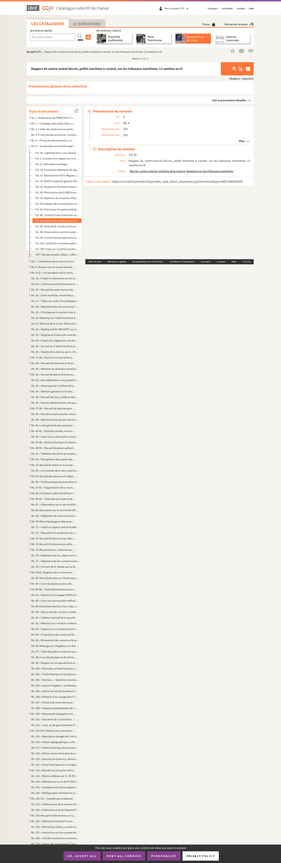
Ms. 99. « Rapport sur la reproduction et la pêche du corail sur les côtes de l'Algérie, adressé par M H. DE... (55, 663)
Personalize (164, 856)
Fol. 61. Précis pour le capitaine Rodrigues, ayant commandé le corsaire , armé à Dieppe (57, 209)
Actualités (227, 8)
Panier (209, 24)
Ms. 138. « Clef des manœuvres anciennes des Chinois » (55, 838)
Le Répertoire (87, 23)
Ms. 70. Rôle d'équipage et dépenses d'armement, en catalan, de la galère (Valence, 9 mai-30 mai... (53, 521)
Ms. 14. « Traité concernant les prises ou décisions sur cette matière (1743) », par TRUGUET (55, 284)
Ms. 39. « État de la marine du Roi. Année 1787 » (55, 414)
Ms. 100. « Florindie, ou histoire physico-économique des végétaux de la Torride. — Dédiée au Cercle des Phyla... (55, 668)
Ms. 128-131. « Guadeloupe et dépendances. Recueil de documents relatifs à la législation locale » (53, 798)
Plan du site (94, 261)
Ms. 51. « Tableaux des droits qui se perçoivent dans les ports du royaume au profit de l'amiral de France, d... (55, 453)
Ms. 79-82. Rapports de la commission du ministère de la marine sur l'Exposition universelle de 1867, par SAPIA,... (53, 572)
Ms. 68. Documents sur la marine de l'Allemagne (55, 510)
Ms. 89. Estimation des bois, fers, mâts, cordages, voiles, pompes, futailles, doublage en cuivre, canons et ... (55, 606)
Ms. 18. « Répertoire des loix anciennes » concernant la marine (55, 306)
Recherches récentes (239, 24)
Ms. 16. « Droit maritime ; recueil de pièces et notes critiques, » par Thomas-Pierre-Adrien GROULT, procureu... (53, 295)
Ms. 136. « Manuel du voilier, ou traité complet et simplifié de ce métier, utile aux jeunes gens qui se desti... (55, 827)
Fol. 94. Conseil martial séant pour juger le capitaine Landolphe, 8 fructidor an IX (57, 237)
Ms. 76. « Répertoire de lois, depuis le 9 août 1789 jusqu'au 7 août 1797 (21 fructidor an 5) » (55, 555)
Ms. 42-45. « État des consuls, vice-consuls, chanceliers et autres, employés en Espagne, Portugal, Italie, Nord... (53, 431)
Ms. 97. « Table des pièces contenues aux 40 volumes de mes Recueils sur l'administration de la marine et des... (55, 651)
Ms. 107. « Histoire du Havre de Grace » (52, 702)
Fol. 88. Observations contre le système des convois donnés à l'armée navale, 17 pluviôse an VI (57, 232)
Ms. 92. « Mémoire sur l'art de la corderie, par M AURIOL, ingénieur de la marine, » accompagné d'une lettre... (55, 623)
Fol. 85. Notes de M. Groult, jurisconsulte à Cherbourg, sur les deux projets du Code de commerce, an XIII (57, 226)
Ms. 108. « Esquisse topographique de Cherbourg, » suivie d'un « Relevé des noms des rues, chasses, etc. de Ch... (55, 708)
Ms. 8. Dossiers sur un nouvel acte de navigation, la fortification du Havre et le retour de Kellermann (53, 267)
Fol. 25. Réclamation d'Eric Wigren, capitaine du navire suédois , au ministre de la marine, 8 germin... (57, 175)
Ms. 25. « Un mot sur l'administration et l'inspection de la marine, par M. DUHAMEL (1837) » (55, 346)
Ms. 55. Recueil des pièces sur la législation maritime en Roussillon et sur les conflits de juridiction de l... (53, 476)
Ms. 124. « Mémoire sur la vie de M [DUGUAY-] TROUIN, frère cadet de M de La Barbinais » (55, 781)
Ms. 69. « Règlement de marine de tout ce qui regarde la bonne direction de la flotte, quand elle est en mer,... (55, 516)
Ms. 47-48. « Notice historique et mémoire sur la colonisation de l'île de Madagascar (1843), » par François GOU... (55, 442)
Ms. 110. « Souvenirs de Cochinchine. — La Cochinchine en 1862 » (55, 719)
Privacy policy (201, 856)
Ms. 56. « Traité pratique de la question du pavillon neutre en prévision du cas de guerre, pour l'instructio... (55, 482)
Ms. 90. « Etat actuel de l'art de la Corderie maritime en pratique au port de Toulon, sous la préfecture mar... (55, 612)
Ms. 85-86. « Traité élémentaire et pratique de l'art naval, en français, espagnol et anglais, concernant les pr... (53, 589)
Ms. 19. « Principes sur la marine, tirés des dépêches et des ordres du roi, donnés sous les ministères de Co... (55, 312)
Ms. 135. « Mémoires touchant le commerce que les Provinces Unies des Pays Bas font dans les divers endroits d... (53, 821)
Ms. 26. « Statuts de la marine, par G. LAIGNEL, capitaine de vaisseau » (55, 352)
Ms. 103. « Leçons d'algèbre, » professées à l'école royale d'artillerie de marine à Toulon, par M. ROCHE (55, 685)
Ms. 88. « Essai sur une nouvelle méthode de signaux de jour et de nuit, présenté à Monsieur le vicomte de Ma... (55, 600)
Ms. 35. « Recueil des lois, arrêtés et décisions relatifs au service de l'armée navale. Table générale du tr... (55, 397)
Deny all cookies (124, 856)
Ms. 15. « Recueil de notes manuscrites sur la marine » (53, 289)
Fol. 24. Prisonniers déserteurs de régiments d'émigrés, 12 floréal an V (57, 169)
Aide (251, 8)
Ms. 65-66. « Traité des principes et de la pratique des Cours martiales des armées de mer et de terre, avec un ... (53, 499)
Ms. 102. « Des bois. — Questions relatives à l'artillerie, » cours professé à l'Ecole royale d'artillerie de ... (55, 679)
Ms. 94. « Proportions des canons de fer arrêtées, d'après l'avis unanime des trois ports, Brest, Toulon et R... (55, 634)
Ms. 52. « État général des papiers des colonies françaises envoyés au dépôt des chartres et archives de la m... (53, 459)
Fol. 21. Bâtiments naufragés (51, 164)
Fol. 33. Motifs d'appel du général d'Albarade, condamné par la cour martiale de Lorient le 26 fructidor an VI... (57, 181)
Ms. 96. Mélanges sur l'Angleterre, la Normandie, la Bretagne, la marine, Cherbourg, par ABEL (55, 646)
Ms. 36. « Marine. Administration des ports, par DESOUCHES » (55, 402)
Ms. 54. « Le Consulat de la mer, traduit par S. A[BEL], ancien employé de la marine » (55, 470)
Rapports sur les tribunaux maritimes (209, 171)
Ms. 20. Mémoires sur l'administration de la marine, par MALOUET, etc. (55, 318)
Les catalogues (47, 23)
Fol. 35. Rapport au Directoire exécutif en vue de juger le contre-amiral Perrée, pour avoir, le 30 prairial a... (57, 186)
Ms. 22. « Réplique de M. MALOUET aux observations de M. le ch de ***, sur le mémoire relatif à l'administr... (55, 329)
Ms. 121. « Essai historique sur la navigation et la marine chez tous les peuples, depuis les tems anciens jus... (55, 764)
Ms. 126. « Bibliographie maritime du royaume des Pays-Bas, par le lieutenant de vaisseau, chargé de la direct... (55, 793)
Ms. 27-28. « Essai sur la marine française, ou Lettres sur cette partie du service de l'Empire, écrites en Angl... (53, 357)
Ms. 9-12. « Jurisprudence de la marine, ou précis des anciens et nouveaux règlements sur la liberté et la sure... (53, 272)
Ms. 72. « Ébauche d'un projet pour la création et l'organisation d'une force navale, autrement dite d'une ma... (55, 532)
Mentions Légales (116, 261)
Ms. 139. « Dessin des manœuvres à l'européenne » (55, 843)
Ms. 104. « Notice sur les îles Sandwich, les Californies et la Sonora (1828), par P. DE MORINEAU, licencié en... (55, 691)
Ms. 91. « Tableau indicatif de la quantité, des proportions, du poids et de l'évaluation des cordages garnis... (55, 617)
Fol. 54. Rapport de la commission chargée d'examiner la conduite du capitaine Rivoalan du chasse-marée (57, 203)
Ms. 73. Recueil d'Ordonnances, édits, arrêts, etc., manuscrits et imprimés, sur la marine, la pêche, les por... (53, 538)
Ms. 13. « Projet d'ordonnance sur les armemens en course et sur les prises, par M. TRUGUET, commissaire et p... (55, 278)
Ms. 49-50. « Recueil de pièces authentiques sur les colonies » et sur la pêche (53, 448)
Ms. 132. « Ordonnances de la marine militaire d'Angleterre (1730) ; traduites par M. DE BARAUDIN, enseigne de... (55, 804)
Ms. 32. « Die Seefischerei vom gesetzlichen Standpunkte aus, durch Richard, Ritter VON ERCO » (55, 380)
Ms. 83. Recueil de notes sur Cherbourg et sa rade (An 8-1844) (55, 578)
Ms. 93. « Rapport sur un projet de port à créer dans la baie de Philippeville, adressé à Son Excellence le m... (55, 629)
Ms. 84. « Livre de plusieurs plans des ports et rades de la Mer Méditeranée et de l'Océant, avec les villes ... (53, 583)
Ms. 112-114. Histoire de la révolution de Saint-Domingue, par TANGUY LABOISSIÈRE (53, 730)
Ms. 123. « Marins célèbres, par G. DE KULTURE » (55, 776)
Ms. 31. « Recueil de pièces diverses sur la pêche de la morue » (53, 374)
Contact (241, 8)
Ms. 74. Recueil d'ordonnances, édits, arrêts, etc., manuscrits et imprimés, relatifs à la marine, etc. (53, 544)
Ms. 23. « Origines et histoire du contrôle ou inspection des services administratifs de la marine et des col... (55, 335)
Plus (242, 141)
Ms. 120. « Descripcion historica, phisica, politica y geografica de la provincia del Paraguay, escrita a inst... (55, 759)
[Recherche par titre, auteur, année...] (52, 37)
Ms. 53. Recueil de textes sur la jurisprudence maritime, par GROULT (53, 465)
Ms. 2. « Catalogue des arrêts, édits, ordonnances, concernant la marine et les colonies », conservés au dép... (53, 123)
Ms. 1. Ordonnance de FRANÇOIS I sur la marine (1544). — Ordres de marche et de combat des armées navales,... (53, 118)
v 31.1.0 (247, 261)
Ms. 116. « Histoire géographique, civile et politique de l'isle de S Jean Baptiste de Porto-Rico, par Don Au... (55, 742)
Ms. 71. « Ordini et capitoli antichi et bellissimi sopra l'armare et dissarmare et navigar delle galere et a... (55, 527)
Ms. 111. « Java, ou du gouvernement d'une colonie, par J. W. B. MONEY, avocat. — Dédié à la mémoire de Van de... (55, 725)
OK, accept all (82, 856)
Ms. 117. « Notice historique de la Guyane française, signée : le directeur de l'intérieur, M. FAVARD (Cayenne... (55, 747)
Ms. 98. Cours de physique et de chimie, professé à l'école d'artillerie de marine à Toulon (55, 657)
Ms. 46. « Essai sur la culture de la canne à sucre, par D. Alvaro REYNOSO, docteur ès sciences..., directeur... (55, 436)
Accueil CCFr (34, 51)
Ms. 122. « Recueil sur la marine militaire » (53, 770)
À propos (213, 8)
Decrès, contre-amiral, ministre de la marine (157, 171)
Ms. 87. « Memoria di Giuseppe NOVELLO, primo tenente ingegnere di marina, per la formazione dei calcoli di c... (55, 595)
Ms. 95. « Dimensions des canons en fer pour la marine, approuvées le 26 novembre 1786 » (55, 640)
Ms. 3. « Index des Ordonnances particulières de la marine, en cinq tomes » (53, 129)
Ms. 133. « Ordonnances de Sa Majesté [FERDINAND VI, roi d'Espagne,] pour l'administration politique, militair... (55, 810)
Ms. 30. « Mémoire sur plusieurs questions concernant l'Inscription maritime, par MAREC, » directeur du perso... (55, 368)
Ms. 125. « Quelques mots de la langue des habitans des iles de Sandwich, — (55, 787)
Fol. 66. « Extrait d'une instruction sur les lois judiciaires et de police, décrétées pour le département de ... (57, 215)
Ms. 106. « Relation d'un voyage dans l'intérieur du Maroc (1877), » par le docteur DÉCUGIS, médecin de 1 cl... (55, 697)
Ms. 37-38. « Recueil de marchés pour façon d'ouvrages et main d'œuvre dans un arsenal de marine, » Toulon (53, 408)
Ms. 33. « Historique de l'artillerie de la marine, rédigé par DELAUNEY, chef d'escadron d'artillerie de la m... (55, 385)
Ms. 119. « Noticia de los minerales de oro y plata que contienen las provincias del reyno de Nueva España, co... (55, 753)
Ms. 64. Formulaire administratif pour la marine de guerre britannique (53, 493)
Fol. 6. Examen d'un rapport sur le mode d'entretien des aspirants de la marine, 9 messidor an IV (57, 158)
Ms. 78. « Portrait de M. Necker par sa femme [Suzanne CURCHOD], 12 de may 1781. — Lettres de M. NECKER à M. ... (55, 566)
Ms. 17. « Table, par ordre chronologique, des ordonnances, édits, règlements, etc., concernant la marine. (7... (55, 301)
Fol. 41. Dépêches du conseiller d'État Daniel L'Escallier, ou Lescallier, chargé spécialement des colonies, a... (57, 198)
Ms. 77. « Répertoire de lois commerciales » (55, 561)
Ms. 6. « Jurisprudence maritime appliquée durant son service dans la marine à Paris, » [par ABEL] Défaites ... (53, 146)
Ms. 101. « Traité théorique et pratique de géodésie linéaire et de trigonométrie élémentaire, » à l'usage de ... (55, 674)
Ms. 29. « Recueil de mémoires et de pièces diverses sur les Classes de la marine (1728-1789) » (53, 363)
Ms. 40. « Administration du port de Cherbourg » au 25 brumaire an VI (55, 419)
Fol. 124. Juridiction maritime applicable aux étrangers (57, 243)
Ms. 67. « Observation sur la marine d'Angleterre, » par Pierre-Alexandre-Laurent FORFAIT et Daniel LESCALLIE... (55, 504)
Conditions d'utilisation (182, 261)
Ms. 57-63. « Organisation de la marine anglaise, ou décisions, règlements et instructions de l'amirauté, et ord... (53, 487)
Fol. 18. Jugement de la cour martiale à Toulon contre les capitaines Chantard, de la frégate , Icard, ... (57, 153)
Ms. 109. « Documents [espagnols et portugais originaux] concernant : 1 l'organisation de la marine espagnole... (53, 714)
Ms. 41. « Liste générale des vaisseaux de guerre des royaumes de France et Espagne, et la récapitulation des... (53, 425)
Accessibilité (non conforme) (147, 261)
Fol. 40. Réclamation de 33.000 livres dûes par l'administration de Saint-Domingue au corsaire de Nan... (57, 192)
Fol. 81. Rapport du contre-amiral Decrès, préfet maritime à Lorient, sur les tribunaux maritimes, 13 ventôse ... (57, 220)
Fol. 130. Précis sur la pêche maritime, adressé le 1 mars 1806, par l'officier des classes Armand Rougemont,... (57, 249)
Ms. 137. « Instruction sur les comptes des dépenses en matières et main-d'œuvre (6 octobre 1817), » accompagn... (55, 832)
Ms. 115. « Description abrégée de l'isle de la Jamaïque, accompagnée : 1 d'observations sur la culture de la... (55, 736)
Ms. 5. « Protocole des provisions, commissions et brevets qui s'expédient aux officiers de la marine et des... (53, 140)
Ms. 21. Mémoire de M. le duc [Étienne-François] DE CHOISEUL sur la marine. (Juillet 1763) (55, 323)
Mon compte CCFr (177, 8)
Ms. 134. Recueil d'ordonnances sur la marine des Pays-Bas (53, 815)
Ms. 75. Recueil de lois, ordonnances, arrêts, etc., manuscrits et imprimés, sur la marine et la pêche (53, 549)
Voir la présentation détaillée (229, 100)
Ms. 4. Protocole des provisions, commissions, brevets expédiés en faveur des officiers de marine (55, 134)
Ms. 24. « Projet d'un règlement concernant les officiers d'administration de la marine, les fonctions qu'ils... (55, 340)
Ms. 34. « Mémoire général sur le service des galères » (53, 391)
